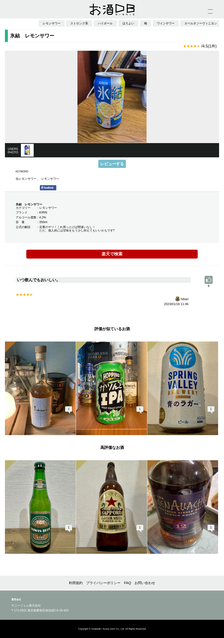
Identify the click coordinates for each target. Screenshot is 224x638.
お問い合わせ (144, 583)
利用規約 (76, 583)
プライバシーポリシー (103, 583)
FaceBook (47, 187)
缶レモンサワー (26, 178)
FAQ (127, 583)
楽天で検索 (112, 254)
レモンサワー (50, 178)
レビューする (112, 164)
